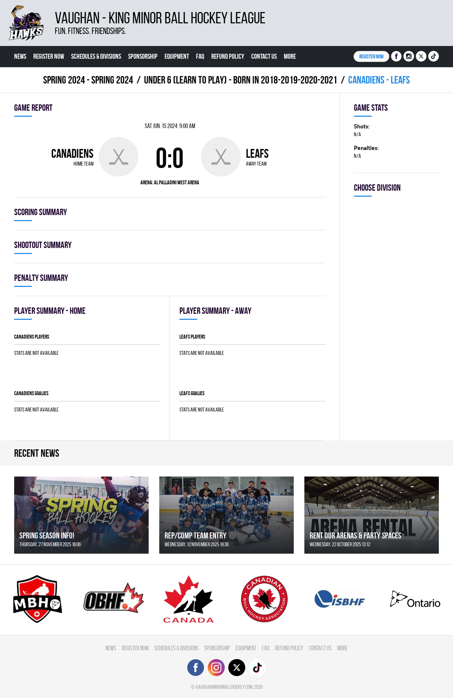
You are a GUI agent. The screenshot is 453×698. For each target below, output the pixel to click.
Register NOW (371, 56)
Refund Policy (227, 56)
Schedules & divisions (96, 56)
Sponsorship (142, 56)
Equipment (177, 56)
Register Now (48, 56)
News (20, 56)
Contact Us (264, 56)
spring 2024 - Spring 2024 (88, 80)
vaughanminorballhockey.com (224, 687)
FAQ (200, 56)
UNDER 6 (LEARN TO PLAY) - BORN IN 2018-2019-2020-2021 (240, 80)
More (290, 56)
